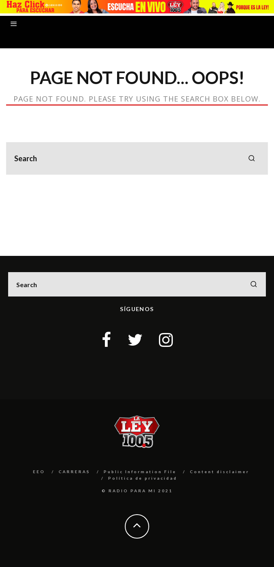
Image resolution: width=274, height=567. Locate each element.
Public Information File (140, 471)
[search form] (137, 158)
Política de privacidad (142, 478)
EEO (39, 471)
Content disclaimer (219, 471)
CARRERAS (74, 471)
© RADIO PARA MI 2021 (137, 490)
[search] (251, 158)
